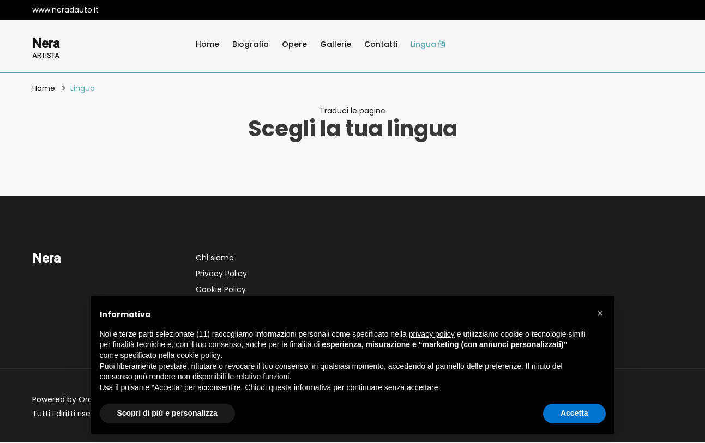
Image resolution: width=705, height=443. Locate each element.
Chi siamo (215, 258)
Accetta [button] (574, 413)
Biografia (250, 44)
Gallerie (335, 44)
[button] (600, 313)
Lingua (428, 44)
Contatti (380, 44)
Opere (294, 44)
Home (207, 44)
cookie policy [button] (198, 355)
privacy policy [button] (432, 334)
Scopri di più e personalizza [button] (167, 413)
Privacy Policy (221, 274)
